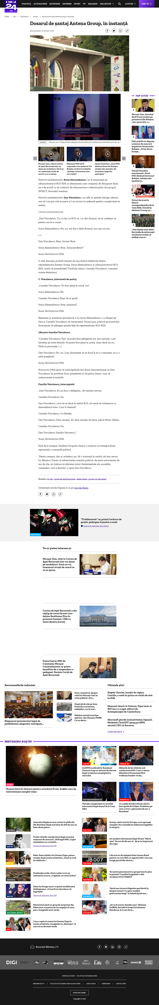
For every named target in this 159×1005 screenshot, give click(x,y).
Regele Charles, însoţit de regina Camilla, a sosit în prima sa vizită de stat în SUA (130, 695)
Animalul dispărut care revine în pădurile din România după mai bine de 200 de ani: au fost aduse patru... (55, 825)
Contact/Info (121, 984)
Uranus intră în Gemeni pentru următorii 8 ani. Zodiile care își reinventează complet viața (41, 790)
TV (84, 4)
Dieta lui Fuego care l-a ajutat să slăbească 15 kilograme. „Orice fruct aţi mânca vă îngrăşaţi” (54, 889)
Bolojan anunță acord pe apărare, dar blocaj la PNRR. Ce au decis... (88, 718)
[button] (79, 116)
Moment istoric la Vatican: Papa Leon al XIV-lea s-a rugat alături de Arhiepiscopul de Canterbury (130, 709)
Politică (26, 4)
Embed (43, 142)
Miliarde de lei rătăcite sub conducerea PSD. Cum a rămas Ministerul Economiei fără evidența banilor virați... (134, 771)
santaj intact (82, 479)
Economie (55, 4)
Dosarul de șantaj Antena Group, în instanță (58, 16)
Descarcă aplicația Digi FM (45, 846)
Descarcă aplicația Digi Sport (96, 526)
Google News (81, 487)
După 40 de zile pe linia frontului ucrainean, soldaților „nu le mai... (85, 706)
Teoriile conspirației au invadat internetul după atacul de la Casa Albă (98, 806)
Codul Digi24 (91, 984)
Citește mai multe (115, 732)
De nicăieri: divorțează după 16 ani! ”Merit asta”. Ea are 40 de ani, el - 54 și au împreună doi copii (131, 841)
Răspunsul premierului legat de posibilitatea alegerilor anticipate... (24, 722)
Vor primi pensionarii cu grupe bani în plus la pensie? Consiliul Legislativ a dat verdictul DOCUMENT (130, 874)
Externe (67, 4)
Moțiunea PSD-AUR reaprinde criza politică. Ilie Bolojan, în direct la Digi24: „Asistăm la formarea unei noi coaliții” (79, 169)
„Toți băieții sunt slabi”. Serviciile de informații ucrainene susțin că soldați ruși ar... (143, 233)
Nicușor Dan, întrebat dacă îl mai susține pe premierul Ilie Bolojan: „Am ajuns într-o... (143, 118)
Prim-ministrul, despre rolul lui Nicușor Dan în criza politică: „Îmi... (86, 695)
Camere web (106, 984)
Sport (77, 4)
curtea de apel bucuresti (65, 479)
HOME (7, 16)
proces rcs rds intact (97, 479)
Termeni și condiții (68, 976)
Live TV (145, 3)
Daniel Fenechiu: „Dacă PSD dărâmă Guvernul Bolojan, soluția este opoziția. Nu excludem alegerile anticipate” (107, 169)
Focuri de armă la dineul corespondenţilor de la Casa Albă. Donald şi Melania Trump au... (143, 205)
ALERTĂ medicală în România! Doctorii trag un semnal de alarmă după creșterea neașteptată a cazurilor (99, 771)
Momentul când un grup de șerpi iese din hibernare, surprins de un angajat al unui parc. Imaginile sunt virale (53, 907)
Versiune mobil (79, 993)
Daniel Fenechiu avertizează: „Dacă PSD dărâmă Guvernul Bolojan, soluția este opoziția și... (143, 175)
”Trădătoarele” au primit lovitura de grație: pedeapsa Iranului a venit (101, 521)
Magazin (92, 4)
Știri (15, 16)
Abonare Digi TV (38, 984)
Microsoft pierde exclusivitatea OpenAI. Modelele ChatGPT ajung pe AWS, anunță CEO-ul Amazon (130, 722)
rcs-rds (50, 479)
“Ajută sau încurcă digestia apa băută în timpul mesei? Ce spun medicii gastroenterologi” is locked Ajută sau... (129, 891)
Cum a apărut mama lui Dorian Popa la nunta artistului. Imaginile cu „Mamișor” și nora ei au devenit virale (54, 924)
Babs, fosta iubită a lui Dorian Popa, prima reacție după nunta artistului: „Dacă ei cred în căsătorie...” (54, 858)
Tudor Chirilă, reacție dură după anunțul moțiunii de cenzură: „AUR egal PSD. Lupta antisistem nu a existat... (54, 839)
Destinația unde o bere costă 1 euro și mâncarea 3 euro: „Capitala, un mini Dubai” (54, 874)
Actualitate (40, 4)
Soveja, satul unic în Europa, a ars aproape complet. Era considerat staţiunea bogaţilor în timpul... (131, 825)
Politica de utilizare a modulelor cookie (65, 984)
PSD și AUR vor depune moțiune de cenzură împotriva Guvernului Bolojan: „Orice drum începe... (143, 146)
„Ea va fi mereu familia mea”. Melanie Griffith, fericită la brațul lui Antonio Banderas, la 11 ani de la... (127, 907)
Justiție (35, 16)
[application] (79, 117)
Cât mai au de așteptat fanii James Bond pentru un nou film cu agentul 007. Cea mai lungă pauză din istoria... (130, 858)
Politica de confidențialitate (87, 976)
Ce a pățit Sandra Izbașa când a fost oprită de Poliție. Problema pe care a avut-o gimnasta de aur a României (135, 807)
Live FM (129, 4)
